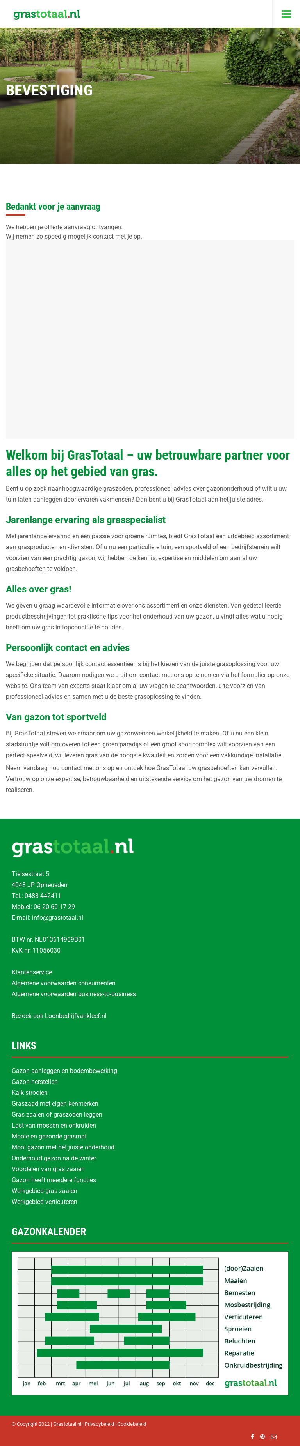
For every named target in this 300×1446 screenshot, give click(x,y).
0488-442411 (43, 896)
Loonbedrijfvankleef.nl (76, 1016)
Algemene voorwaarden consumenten (64, 983)
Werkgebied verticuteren (44, 1202)
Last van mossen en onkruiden (54, 1125)
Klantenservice (32, 972)
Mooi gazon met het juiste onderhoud (63, 1147)
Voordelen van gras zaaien (48, 1169)
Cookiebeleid (132, 1424)
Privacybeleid (99, 1424)
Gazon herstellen (35, 1081)
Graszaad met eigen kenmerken (55, 1103)
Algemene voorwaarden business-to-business (74, 994)
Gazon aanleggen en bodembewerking (64, 1071)
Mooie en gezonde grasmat (49, 1136)
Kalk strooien (30, 1092)
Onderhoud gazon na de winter (54, 1158)
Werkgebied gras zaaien (44, 1191)
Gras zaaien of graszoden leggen (57, 1114)
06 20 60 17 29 (54, 906)
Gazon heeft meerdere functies (54, 1180)
